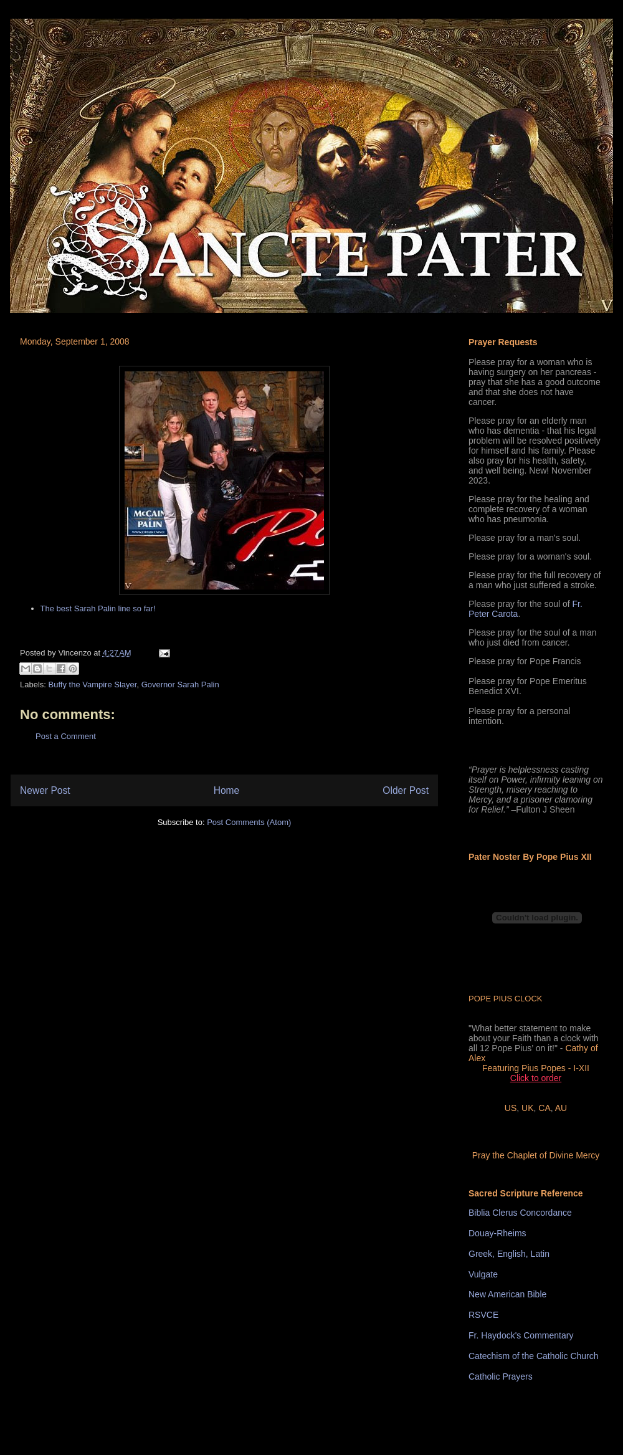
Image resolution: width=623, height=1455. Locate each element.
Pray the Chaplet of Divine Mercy (536, 1155)
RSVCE (483, 1315)
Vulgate (483, 1274)
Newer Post (45, 790)
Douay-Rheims (497, 1233)
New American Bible (507, 1294)
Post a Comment (66, 736)
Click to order (535, 1078)
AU (561, 1108)
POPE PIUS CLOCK (505, 998)
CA (544, 1108)
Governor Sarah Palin (180, 684)
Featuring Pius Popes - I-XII (535, 1068)
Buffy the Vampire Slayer (93, 684)
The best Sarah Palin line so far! (98, 608)
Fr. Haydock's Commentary (520, 1335)
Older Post (406, 790)
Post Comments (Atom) (249, 822)
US (510, 1108)
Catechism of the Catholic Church (533, 1356)
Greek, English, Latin (508, 1254)
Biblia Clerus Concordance (520, 1213)
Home (227, 790)
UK (527, 1108)
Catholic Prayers (500, 1376)
